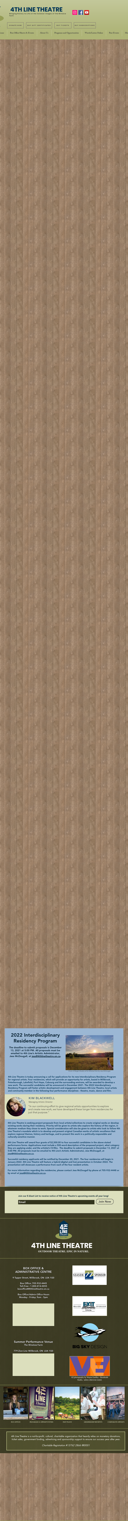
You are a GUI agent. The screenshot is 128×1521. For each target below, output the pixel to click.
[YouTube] (86, 12)
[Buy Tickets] (62, 25)
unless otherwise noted (92, 1380)
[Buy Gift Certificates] (39, 25)
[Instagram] (74, 12)
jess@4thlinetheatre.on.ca (46, 1056)
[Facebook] (80, 12)
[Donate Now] (15, 25)
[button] (22, 33)
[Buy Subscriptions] (85, 25)
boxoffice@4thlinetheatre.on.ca (33, 1288)
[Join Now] (105, 1201)
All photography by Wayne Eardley (85, 1377)
